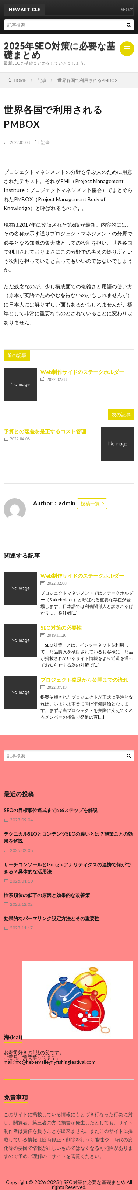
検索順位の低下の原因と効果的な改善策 (47, 895)
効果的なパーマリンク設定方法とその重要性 (51, 918)
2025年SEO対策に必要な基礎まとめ (60, 50)
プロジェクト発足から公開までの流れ (84, 680)
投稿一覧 (90, 503)
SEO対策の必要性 (61, 628)
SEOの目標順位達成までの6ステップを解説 (51, 810)
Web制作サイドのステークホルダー (82, 372)
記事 (45, 142)
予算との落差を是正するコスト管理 (45, 431)
